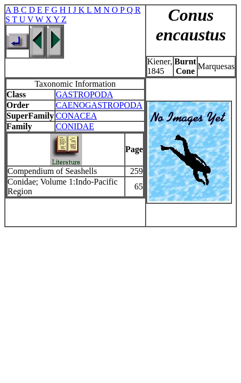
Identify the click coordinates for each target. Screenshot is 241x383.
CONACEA (76, 115)
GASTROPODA (84, 94)
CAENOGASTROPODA (98, 105)
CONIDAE (74, 126)
